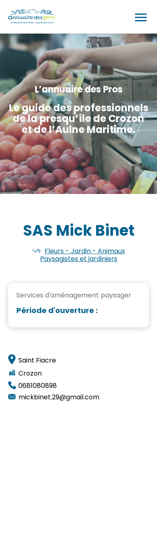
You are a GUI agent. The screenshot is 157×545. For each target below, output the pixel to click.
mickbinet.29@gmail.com (58, 397)
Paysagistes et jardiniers (78, 259)
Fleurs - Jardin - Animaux (85, 251)
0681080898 (37, 386)
